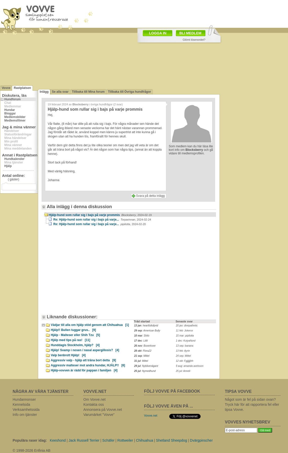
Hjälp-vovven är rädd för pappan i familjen (84, 370)
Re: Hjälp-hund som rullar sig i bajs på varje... (102, 219)
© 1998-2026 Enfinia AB (32, 450)
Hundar (9, 110)
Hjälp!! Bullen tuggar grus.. (73, 330)
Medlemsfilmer (15, 120)
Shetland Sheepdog (171, 440)
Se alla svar (60, 91)
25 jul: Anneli (183, 371)
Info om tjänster (25, 415)
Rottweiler (125, 440)
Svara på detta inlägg (150, 196)
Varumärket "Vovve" (98, 415)
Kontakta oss (93, 404)
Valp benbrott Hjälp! (68, 355)
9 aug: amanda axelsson (189, 366)
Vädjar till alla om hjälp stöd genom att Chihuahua (90, 325)
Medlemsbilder (15, 117)
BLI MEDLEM (190, 33)
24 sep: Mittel (183, 355)
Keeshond (58, 440)
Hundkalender (14, 159)
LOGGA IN (157, 33)
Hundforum (12, 99)
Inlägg (44, 91)
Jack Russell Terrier (84, 440)
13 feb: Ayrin (183, 350)
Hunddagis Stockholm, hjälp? (75, 345)
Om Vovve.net (94, 399)
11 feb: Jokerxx (184, 330)
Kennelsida (21, 404)
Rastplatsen (22, 88)
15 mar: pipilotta (185, 335)
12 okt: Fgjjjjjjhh (184, 361)
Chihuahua (144, 440)
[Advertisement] (87, 272)
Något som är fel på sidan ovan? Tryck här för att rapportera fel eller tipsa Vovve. (252, 404)
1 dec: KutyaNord (185, 340)
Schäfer (108, 440)
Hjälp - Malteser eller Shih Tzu (75, 335)
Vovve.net (150, 415)
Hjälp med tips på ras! (70, 340)
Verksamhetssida (26, 410)
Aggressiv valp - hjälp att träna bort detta (83, 360)
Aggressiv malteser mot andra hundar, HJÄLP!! (88, 365)
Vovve (6, 88)
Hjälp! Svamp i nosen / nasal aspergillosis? (85, 350)
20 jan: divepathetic (187, 325)
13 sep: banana (184, 345)
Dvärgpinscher (201, 440)
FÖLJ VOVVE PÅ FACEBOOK (172, 391)
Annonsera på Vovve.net (102, 410)
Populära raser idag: (30, 440)
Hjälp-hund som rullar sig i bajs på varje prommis (100, 215)
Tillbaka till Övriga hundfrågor (129, 91)
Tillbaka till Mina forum (88, 91)
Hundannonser (24, 399)
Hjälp (8, 166)
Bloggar (10, 113)
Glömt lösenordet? (194, 39)
